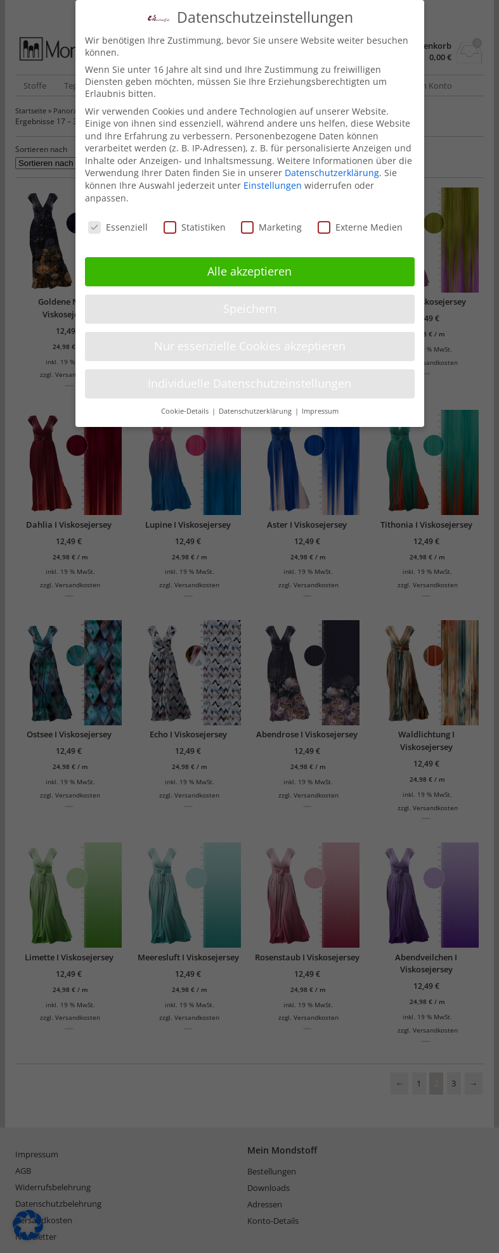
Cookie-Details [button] (186, 408)
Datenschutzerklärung (332, 169)
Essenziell (118, 223)
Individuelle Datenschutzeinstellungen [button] (249, 380)
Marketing (271, 223)
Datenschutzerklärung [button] (256, 408)
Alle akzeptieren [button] (249, 268)
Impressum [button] (320, 408)
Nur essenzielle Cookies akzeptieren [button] (250, 342)
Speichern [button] (249, 305)
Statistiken (195, 223)
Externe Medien (360, 223)
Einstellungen (272, 182)
